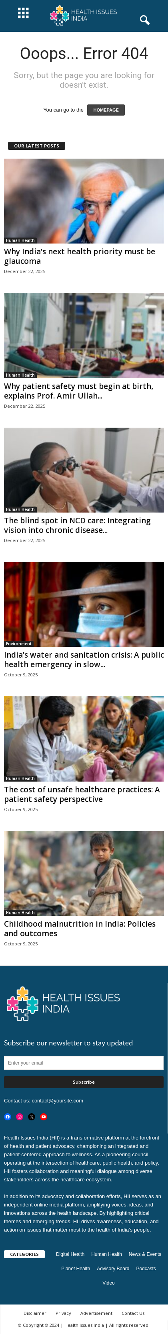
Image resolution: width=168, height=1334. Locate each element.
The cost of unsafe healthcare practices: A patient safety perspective (82, 794)
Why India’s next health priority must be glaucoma (79, 256)
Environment (19, 643)
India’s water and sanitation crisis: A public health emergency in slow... (84, 660)
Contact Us (133, 1313)
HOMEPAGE (105, 110)
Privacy (63, 1313)
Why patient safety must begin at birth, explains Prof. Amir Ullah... (78, 391)
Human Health (20, 240)
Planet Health (75, 1268)
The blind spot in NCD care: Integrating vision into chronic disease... (77, 525)
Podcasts (146, 1268)
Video (108, 1283)
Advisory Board (113, 1268)
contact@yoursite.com (57, 1101)
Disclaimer (35, 1313)
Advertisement (96, 1313)
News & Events (145, 1254)
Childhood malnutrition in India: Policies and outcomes (80, 929)
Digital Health (70, 1254)
